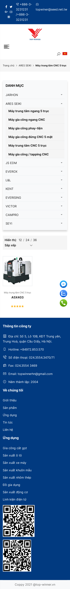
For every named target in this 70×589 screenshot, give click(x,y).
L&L (8, 180)
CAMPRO (12, 215)
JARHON (12, 95)
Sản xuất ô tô (12, 455)
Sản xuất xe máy (14, 463)
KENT (9, 189)
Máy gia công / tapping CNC (28, 154)
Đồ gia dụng (11, 485)
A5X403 (17, 297)
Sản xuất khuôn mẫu (17, 470)
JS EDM (11, 163)
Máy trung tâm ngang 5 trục (28, 111)
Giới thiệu (9, 400)
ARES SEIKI (25, 65)
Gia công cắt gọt (15, 448)
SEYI (9, 223)
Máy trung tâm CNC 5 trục (27, 145)
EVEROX (11, 171)
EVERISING (13, 197)
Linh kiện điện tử (14, 499)
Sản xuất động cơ (15, 492)
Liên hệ (8, 430)
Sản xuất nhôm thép (17, 477)
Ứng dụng (10, 415)
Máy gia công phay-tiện (25, 128)
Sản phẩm (10, 408)
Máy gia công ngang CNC (26, 119)
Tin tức (8, 422)
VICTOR (11, 206)
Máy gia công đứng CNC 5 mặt (30, 137)
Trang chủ (8, 65)
